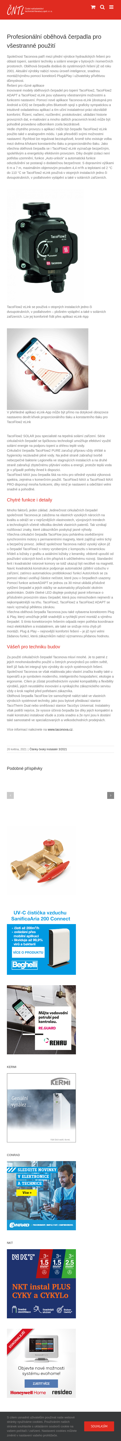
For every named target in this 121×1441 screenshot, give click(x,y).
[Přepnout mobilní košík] (93, 7)
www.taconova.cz (60, 729)
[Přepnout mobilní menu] (111, 7)
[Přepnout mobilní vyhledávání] (102, 7)
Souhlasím (99, 1426)
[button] (10, 795)
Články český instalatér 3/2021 (48, 749)
